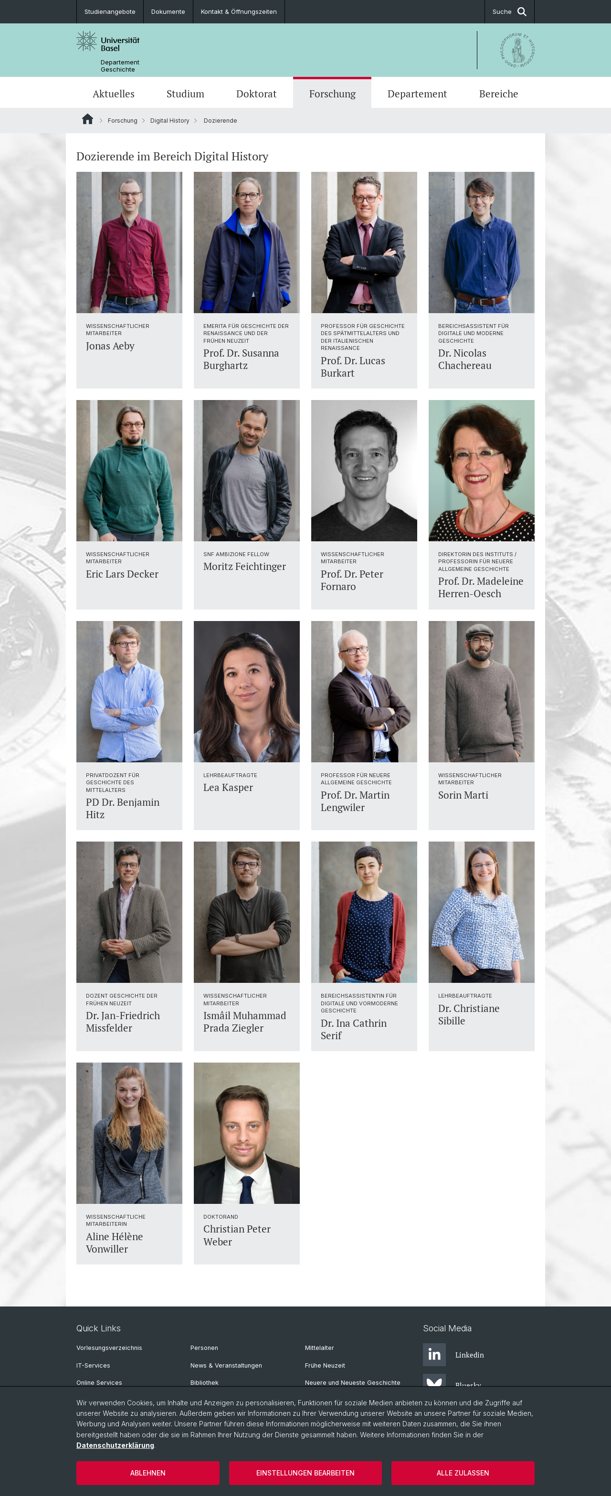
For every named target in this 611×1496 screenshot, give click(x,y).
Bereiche (498, 93)
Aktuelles (114, 93)
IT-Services (93, 1365)
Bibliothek (204, 1382)
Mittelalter (319, 1347)
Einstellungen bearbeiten (305, 1473)
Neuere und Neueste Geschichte (352, 1382)
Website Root (87, 119)
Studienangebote (110, 11)
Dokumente (168, 11)
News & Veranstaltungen (226, 1365)
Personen (204, 1347)
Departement (417, 93)
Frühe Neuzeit (325, 1365)
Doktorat (256, 93)
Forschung (332, 93)
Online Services (99, 1382)
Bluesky (452, 1385)
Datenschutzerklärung (115, 1445)
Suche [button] (510, 11)
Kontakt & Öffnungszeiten (239, 11)
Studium (185, 93)
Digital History (170, 120)
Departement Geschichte (120, 66)
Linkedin (453, 1354)
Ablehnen (148, 1473)
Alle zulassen (463, 1473)
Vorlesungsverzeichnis (109, 1347)
